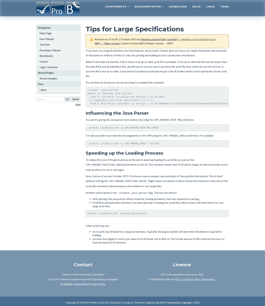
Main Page (46, 33)
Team (224, 9)
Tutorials (45, 44)
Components (117, 9)
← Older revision (110, 43)
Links (210, 9)
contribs (171, 39)
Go (67, 99)
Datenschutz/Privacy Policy (89, 281)
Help (78, 104)
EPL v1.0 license (184, 276)
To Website (66, 281)
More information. (205, 276)
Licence (44, 61)
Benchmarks (46, 55)
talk (163, 39)
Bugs (196, 9)
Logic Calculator (49, 67)
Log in (43, 89)
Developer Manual (50, 50)
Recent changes (48, 78)
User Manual (47, 38)
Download (178, 9)
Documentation (149, 9)
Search (75, 99)
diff (97, 43)
